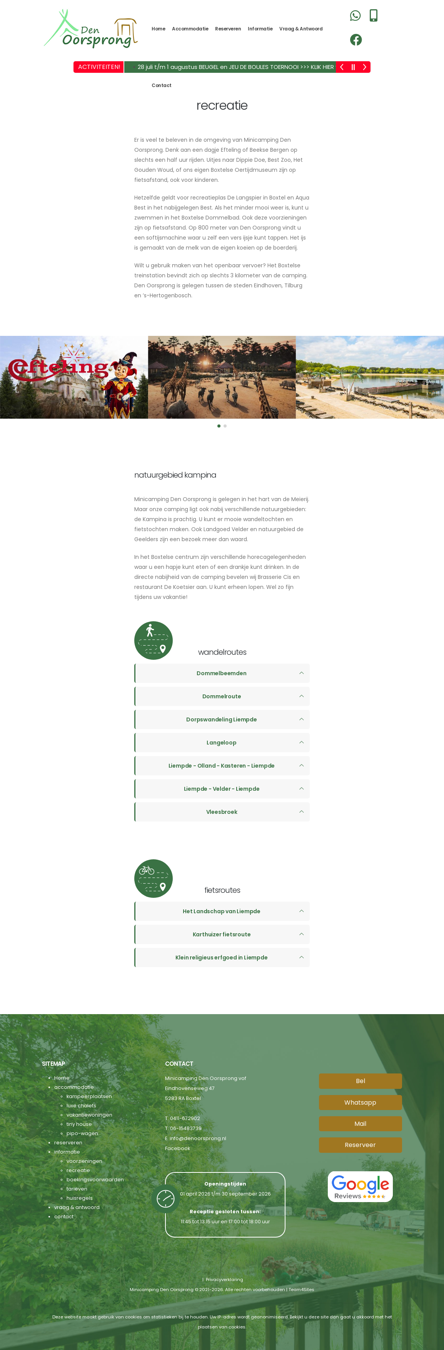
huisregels (80, 1197)
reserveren (228, 28)
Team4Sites (301, 1289)
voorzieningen (84, 1160)
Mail (360, 1123)
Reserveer (360, 1144)
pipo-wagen (82, 1133)
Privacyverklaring (224, 1279)
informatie (260, 28)
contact (162, 85)
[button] (219, 425)
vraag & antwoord (300, 28)
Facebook (177, 1148)
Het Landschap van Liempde (221, 911)
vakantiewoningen (89, 1114)
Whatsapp (360, 1101)
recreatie (78, 1170)
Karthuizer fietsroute (222, 934)
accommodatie (190, 28)
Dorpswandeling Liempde (221, 719)
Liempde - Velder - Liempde (222, 788)
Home (158, 28)
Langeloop (221, 742)
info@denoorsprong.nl (198, 1138)
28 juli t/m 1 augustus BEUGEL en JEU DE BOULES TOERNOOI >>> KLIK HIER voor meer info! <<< (264, 67)
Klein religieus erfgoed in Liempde (221, 957)
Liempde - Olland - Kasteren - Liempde (222, 765)
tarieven (77, 1188)
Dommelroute (221, 696)
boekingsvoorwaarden (95, 1179)
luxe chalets (81, 1105)
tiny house (79, 1123)
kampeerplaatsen (89, 1096)
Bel (360, 1080)
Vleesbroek (221, 811)
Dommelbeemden (221, 673)
